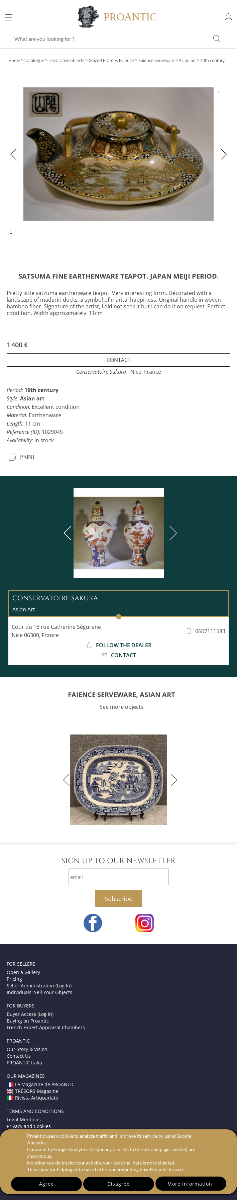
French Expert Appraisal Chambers (46, 1027)
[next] (172, 533)
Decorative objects (66, 60)
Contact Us (19, 1056)
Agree (46, 1184)
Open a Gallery (23, 972)
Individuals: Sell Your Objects (39, 992)
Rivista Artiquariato (32, 1098)
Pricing (14, 979)
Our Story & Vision (27, 1049)
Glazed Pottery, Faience (111, 60)
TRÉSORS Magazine (32, 1091)
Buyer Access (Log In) (30, 1014)
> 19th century (211, 60)
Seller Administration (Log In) (39, 985)
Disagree (118, 1184)
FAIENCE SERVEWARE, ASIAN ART (121, 694)
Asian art (187, 60)
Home (14, 60)
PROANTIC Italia (24, 1062)
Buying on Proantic (28, 1021)
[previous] (69, 533)
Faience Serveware (156, 60)
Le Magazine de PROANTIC (41, 1084)
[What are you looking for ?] (216, 38)
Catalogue (34, 60)
